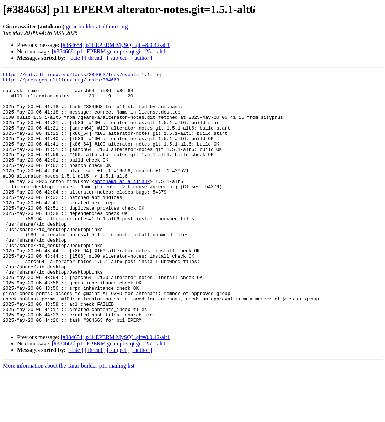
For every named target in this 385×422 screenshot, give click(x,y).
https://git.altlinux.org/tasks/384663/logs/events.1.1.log (82, 75)
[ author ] (142, 58)
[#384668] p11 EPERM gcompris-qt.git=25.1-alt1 (109, 51)
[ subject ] (118, 58)
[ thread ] (95, 58)
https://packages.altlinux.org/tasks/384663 (61, 82)
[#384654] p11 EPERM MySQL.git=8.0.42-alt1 (115, 45)
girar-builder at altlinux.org (97, 26)
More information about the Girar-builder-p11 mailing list (68, 416)
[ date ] (75, 58)
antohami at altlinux (122, 203)
